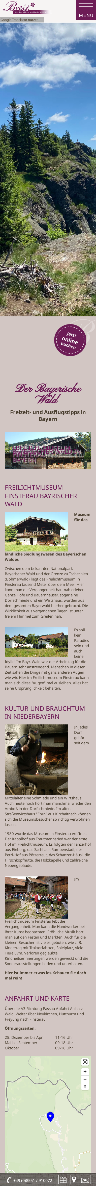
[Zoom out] (85, 1079)
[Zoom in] (85, 1071)
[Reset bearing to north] (85, 1086)
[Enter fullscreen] (85, 1062)
